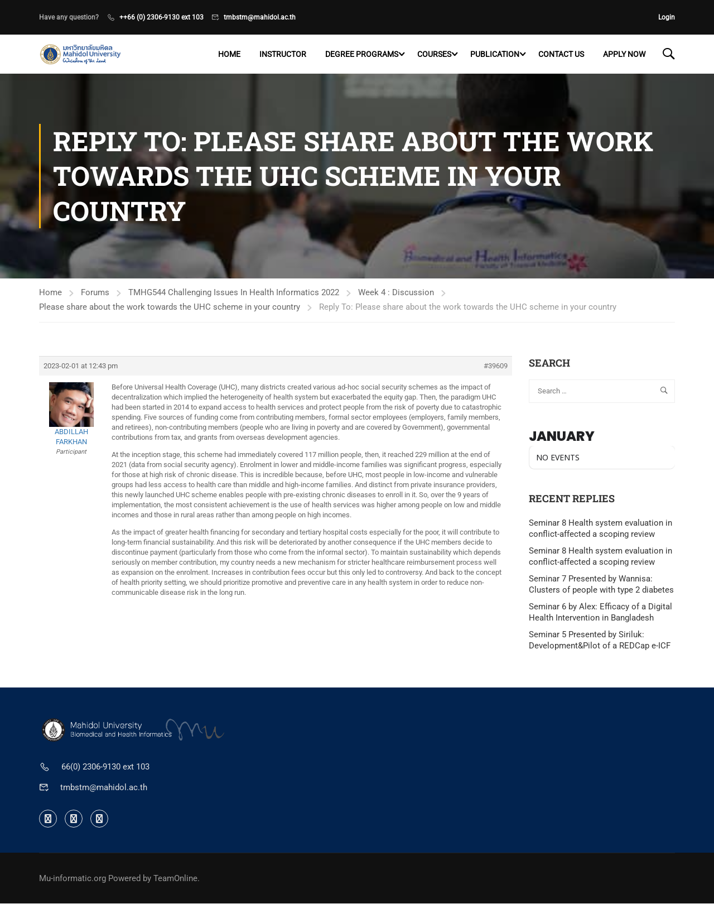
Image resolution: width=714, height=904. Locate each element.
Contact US (561, 54)
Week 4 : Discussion (396, 292)
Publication (494, 54)
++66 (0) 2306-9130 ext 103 (161, 17)
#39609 (496, 366)
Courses (434, 54)
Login (666, 17)
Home (229, 54)
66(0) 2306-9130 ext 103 (105, 767)
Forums (95, 292)
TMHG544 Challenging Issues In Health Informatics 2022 (233, 292)
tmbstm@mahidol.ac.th (260, 17)
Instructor (282, 54)
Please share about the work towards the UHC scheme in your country (169, 307)
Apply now (624, 54)
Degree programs (361, 54)
